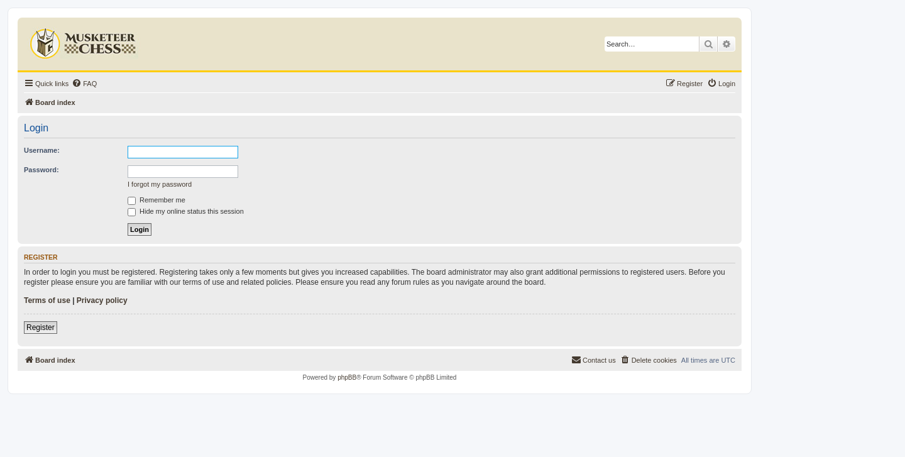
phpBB (346, 377)
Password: (41, 169)
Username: (42, 150)
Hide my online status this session (186, 211)
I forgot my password (160, 184)
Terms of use (47, 300)
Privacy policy (102, 300)
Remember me (156, 200)
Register (40, 327)
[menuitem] (84, 83)
